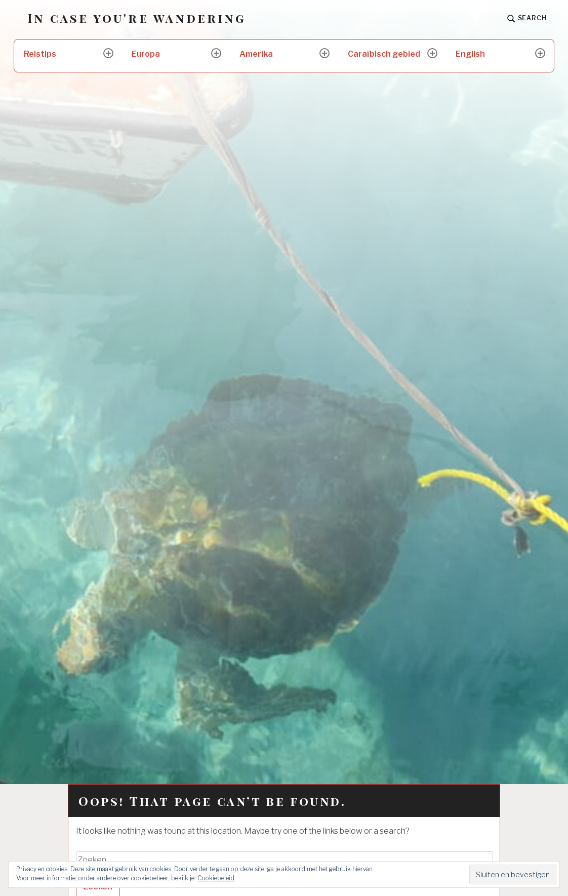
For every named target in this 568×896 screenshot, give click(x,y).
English (470, 54)
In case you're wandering (136, 18)
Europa (146, 54)
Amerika (256, 54)
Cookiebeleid (215, 878)
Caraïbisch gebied (384, 54)
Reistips (40, 54)
